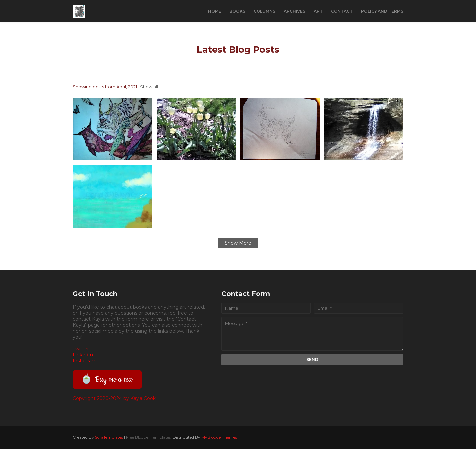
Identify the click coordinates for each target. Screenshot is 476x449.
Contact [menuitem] (342, 11)
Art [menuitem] (318, 11)
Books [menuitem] (237, 11)
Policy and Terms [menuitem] (382, 11)
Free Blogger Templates (148, 437)
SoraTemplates (109, 437)
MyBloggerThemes (219, 437)
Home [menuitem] (214, 11)
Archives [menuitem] (294, 11)
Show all (149, 86)
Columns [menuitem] (264, 11)
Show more (238, 243)
